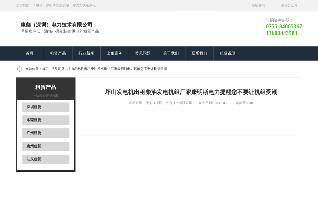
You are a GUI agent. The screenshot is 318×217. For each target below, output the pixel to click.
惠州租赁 (34, 146)
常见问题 (143, 53)
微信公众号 (289, 5)
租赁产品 (58, 53)
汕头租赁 (34, 159)
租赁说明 (228, 53)
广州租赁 (34, 133)
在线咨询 (258, 5)
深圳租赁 (34, 107)
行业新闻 (86, 53)
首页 (30, 53)
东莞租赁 (34, 120)
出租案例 (114, 53)
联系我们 (199, 53)
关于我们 (171, 53)
